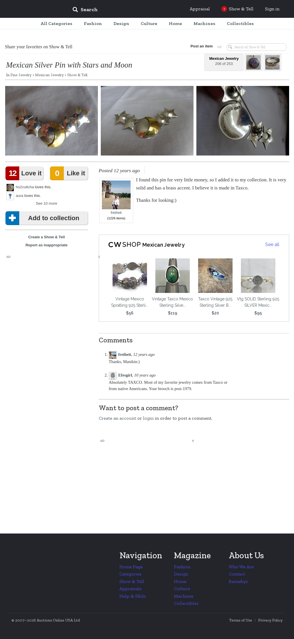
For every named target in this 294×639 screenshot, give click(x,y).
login (148, 418)
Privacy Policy (270, 620)
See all (272, 244)
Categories (130, 574)
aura (19, 195)
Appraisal (200, 8)
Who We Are (241, 566)
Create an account (117, 418)
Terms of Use (240, 620)
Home (180, 581)
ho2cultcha (25, 187)
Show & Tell (77, 74)
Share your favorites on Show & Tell (38, 46)
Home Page (131, 566)
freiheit (116, 198)
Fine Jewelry (21, 74)
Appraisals (130, 588)
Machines (184, 596)
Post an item (200, 46)
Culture (182, 588)
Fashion (182, 566)
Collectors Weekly (33, 9)
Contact (237, 574)
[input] (126, 10)
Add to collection (43, 218)
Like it (68, 173)
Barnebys (238, 581)
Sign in (272, 8)
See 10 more (46, 203)
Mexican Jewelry (49, 74)
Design (181, 574)
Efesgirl (125, 375)
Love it (25, 173)
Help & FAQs (132, 596)
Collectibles (186, 603)
